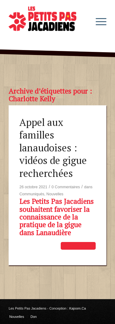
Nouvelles (54, 194)
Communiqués (31, 194)
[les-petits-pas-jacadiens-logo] (48, 21)
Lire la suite (78, 245)
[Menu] (98, 21)
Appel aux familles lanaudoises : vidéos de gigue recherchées (53, 148)
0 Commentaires (66, 187)
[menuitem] (98, 21)
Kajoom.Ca (77, 308)
